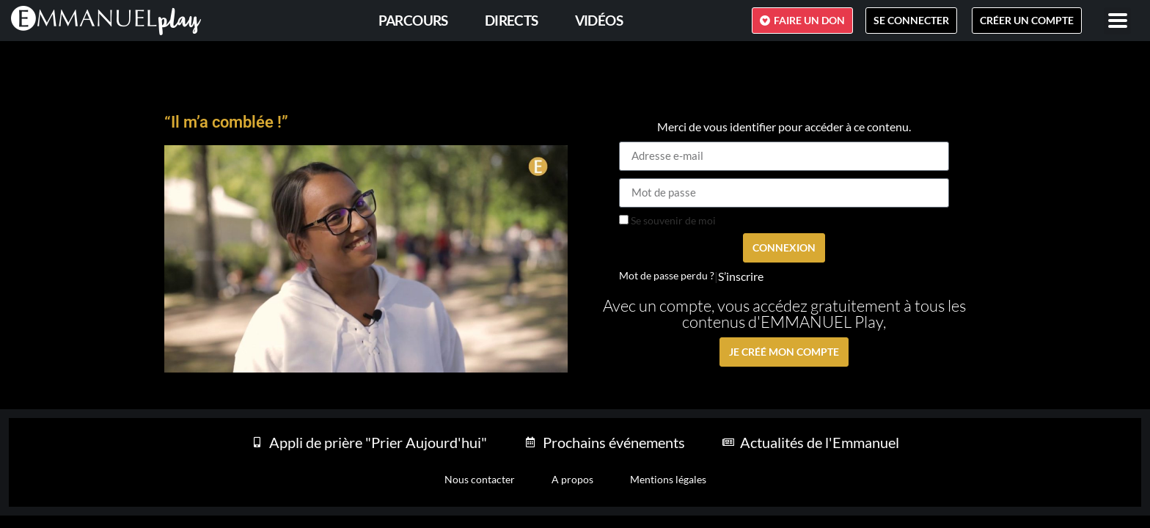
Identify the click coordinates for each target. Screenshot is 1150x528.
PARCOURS (413, 20)
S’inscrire (740, 276)
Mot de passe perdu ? (666, 276)
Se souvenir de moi (667, 221)
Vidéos (599, 20)
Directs (511, 20)
